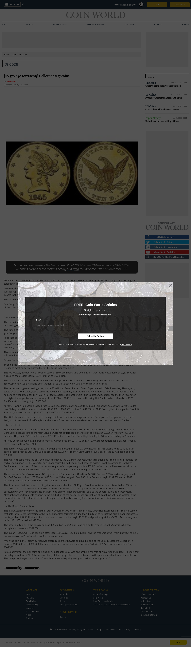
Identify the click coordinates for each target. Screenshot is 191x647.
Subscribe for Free (95, 336)
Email (38, 320)
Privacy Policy (126, 345)
